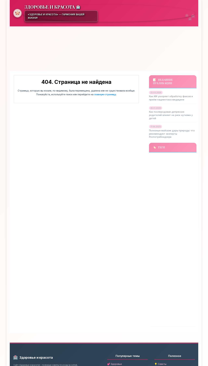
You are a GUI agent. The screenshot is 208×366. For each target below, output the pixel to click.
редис (152, 296)
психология (156, 277)
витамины (156, 167)
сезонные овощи (159, 314)
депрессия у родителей (163, 177)
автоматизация (160, 157)
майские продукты (160, 214)
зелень (153, 186)
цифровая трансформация (165, 323)
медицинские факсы (161, 223)
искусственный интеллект (165, 195)
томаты (181, 314)
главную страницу (105, 94)
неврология (156, 232)
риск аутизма (172, 296)
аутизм (183, 157)
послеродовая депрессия (164, 259)
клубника (155, 204)
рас (179, 287)
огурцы (174, 232)
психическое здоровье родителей (169, 268)
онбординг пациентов (162, 241)
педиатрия (155, 250)
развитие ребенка (159, 287)
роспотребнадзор (160, 305)
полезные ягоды (178, 250)
